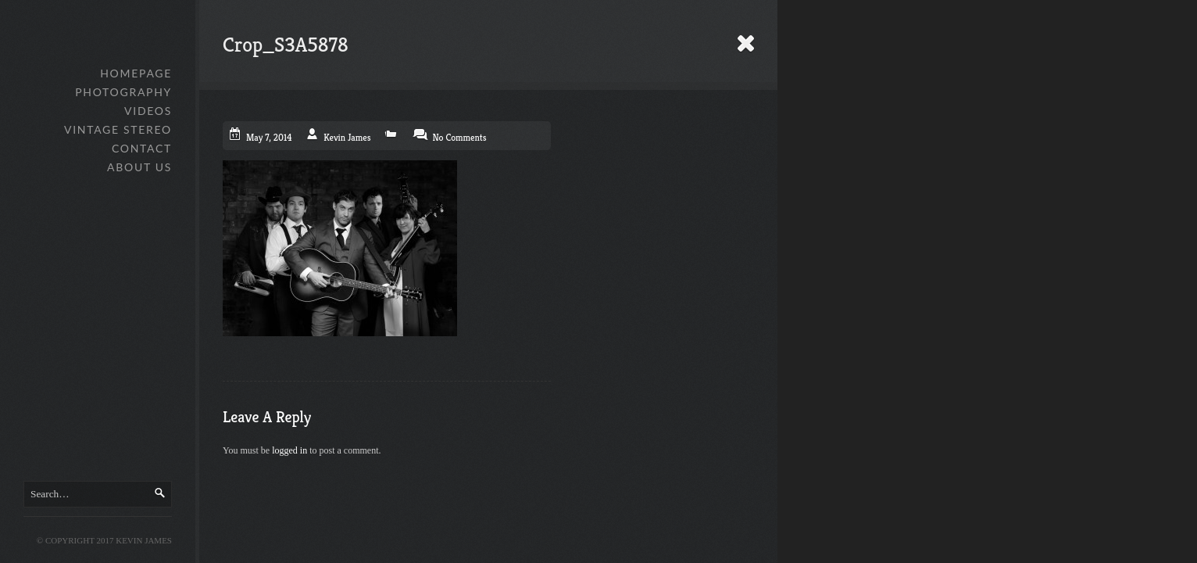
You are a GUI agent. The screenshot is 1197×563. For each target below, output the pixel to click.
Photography (123, 92)
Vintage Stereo (118, 129)
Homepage (136, 73)
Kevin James (346, 137)
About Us (139, 167)
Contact (142, 148)
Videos (148, 110)
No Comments (459, 137)
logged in (289, 450)
